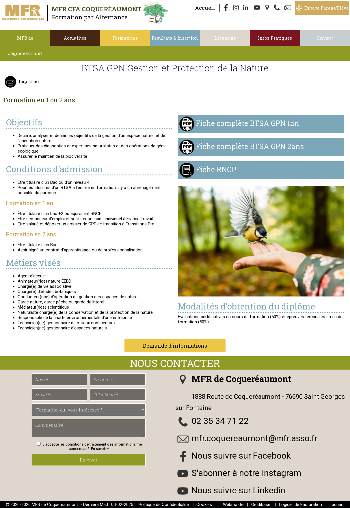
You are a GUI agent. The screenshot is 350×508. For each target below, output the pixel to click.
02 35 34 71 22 (220, 421)
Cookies (204, 504)
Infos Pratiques (275, 38)
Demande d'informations (175, 345)
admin (337, 504)
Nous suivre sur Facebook (241, 455)
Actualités (75, 38)
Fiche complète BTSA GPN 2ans (250, 146)
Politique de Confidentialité (164, 504)
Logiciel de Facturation (300, 504)
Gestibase (260, 504)
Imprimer (28, 81)
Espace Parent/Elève (326, 8)
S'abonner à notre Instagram (246, 473)
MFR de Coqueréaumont (25, 45)
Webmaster (234, 504)
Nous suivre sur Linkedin (238, 490)
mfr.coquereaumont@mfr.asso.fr (254, 438)
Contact (325, 38)
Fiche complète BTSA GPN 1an (247, 123)
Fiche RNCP (216, 169)
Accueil (205, 7)
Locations (225, 38)
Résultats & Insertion (175, 38)
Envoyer (89, 460)
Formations (125, 38)
